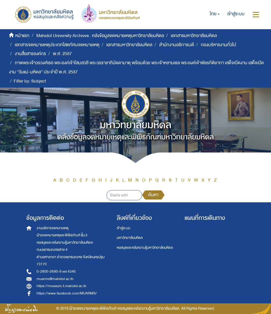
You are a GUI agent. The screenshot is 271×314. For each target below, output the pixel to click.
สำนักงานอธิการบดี (176, 45)
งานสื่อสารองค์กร (30, 54)
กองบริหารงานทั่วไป (218, 45)
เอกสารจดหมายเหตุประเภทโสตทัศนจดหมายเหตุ (57, 45)
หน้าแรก (22, 36)
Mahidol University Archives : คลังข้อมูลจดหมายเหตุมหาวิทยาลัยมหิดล (100, 36)
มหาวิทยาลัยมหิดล (130, 238)
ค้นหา (153, 195)
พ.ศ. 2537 (62, 54)
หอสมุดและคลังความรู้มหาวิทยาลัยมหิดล (145, 247)
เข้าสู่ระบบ (123, 228)
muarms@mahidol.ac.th (55, 279)
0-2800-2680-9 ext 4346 (56, 271)
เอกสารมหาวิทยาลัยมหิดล (194, 36)
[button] (214, 14)
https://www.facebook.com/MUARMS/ (67, 293)
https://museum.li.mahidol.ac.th (61, 286)
